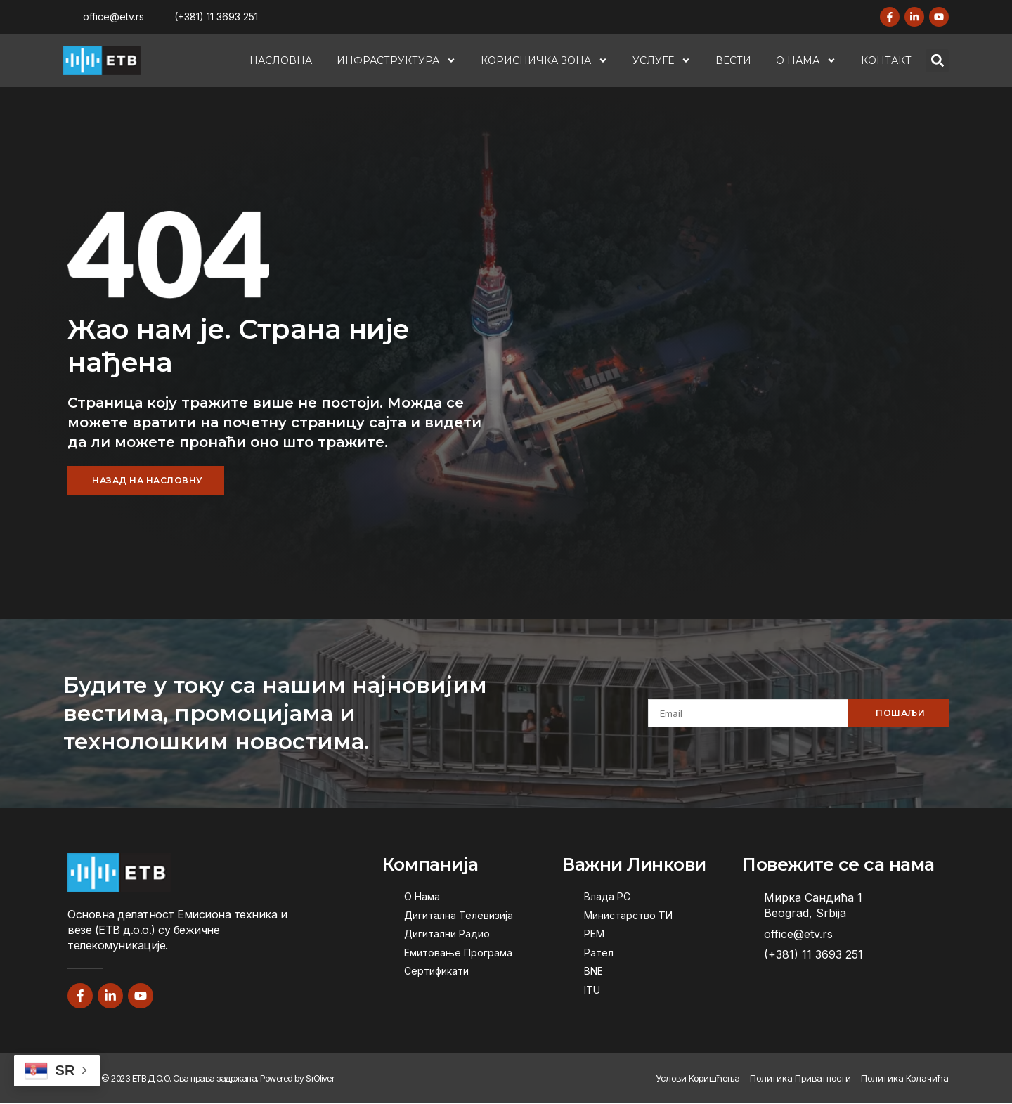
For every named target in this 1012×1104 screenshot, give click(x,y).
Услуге (661, 60)
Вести (733, 60)
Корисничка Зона (544, 60)
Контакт (886, 60)
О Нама (806, 60)
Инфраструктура (396, 60)
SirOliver (320, 1078)
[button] (937, 60)
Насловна (280, 60)
